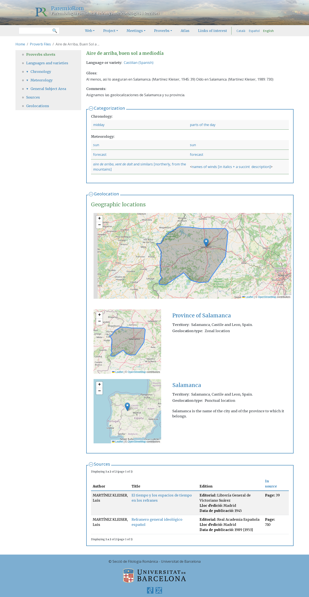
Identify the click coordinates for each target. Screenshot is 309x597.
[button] (206, 242)
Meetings (135, 30)
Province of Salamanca (201, 315)
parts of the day (202, 124)
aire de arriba (103, 164)
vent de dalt (124, 164)
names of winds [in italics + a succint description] (231, 166)
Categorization (109, 108)
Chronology (40, 71)
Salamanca (186, 385)
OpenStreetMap (267, 297)
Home (20, 44)
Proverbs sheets (40, 54)
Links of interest (212, 30)
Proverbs (162, 30)
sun (96, 144)
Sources (102, 464)
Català (240, 31)
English (268, 31)
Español (254, 31)
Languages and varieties (47, 63)
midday (99, 124)
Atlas (185, 30)
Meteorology (41, 80)
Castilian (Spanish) (138, 62)
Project (109, 30)
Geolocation (106, 194)
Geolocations (37, 106)
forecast (99, 154)
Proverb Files (40, 44)
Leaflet (247, 297)
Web (88, 30)
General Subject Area (48, 89)
